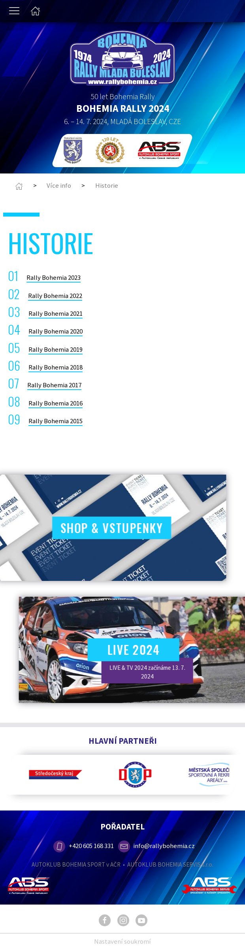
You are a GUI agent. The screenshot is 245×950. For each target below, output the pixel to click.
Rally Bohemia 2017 (54, 385)
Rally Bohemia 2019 (55, 349)
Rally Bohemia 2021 (55, 313)
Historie (106, 185)
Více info (59, 185)
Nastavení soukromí (122, 941)
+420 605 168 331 (83, 845)
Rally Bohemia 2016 (55, 403)
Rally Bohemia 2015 (55, 421)
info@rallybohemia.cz (156, 845)
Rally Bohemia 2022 (55, 295)
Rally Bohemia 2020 (55, 331)
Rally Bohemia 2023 (53, 277)
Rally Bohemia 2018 (55, 367)
